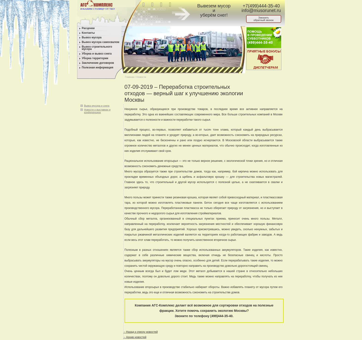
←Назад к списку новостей (140, 332)
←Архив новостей (134, 337)
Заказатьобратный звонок (263, 18)
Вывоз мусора (92, 37)
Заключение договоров (98, 63)
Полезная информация (97, 67)
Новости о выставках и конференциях (97, 111)
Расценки (88, 28)
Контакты (88, 33)
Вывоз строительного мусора (97, 48)
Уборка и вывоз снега (97, 53)
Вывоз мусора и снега (96, 105)
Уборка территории (95, 58)
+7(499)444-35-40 (261, 5)
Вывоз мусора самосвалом (100, 42)
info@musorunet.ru (261, 10)
